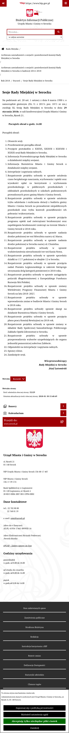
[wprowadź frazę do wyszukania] (31, 32)
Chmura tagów (34, 684)
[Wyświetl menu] (65, 3)
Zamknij (34, 727)
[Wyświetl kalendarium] (63, 413)
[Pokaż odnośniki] (3, 3)
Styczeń (16, 80)
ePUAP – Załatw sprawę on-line (17, 545)
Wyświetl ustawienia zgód (34, 714)
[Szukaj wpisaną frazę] (58, 32)
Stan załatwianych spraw (34, 608)
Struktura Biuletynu (34, 627)
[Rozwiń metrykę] (18, 378)
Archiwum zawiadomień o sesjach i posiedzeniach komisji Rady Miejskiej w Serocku (31, 57)
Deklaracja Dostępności (34, 665)
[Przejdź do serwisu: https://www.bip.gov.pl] (34, 3)
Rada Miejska (12, 49)
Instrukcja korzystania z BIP (34, 646)
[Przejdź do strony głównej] (34, 17)
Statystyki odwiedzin (34, 675)
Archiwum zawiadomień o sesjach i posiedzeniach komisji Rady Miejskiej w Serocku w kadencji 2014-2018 (31, 69)
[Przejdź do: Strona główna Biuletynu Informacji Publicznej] (2, 49)
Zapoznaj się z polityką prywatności (34, 707)
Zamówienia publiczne (34, 617)
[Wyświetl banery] (63, 406)
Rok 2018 (5, 80)
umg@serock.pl (18, 518)
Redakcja (34, 637)
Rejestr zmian (34, 655)
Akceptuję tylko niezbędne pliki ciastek (34, 721)
